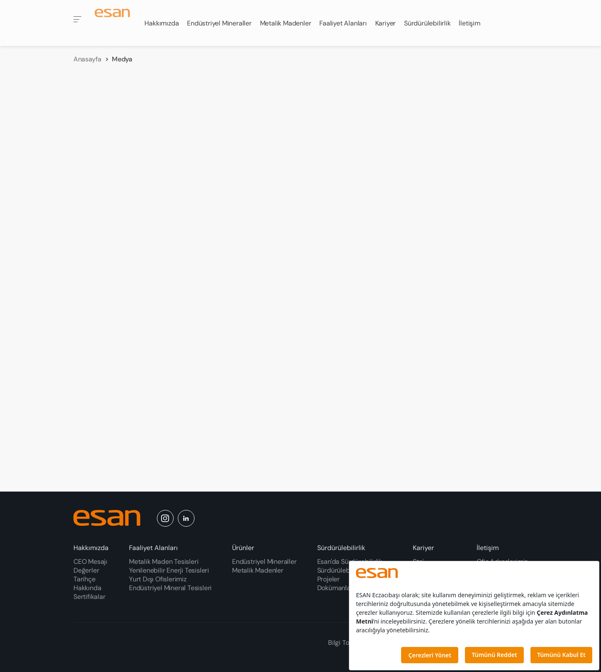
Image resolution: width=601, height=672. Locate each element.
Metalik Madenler (257, 570)
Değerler (86, 570)
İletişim (488, 547)
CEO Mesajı (90, 561)
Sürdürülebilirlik (341, 547)
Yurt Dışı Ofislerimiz (158, 579)
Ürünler (243, 547)
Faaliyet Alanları (153, 547)
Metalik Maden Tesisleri (163, 561)
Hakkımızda (91, 547)
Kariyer (423, 547)
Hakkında (87, 587)
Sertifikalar (89, 596)
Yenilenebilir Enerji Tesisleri (169, 570)
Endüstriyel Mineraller (264, 561)
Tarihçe (84, 579)
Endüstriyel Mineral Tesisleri (170, 587)
